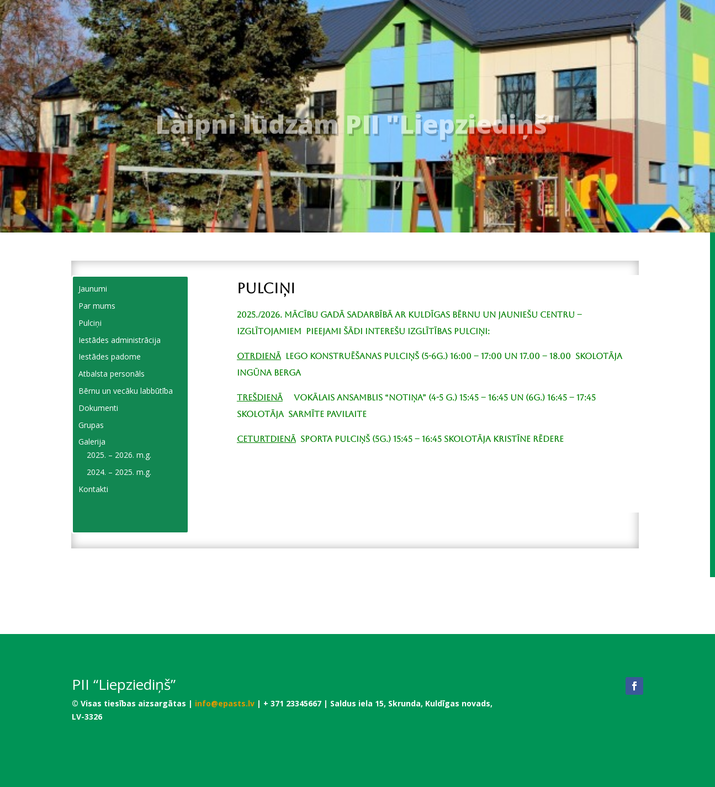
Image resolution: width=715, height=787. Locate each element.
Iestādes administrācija (119, 340)
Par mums (96, 305)
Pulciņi (90, 323)
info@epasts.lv (225, 703)
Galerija (91, 441)
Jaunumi (92, 288)
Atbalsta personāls (111, 373)
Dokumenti (98, 408)
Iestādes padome (109, 356)
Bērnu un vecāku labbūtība (125, 390)
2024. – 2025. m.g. (119, 472)
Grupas (91, 425)
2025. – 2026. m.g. (119, 455)
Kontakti (93, 489)
